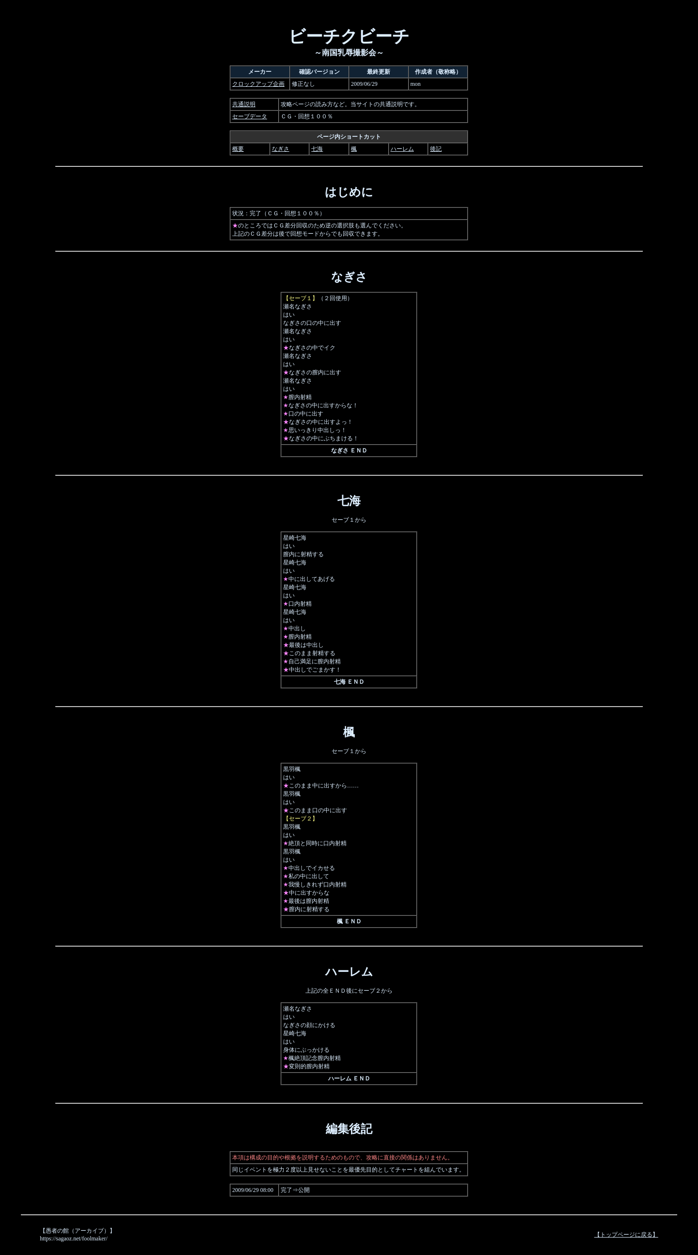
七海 (317, 148)
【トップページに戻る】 (626, 1234)
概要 (238, 148)
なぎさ (280, 148)
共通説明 (243, 104)
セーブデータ (249, 116)
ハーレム (402, 148)
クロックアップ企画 (258, 83)
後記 (436, 148)
